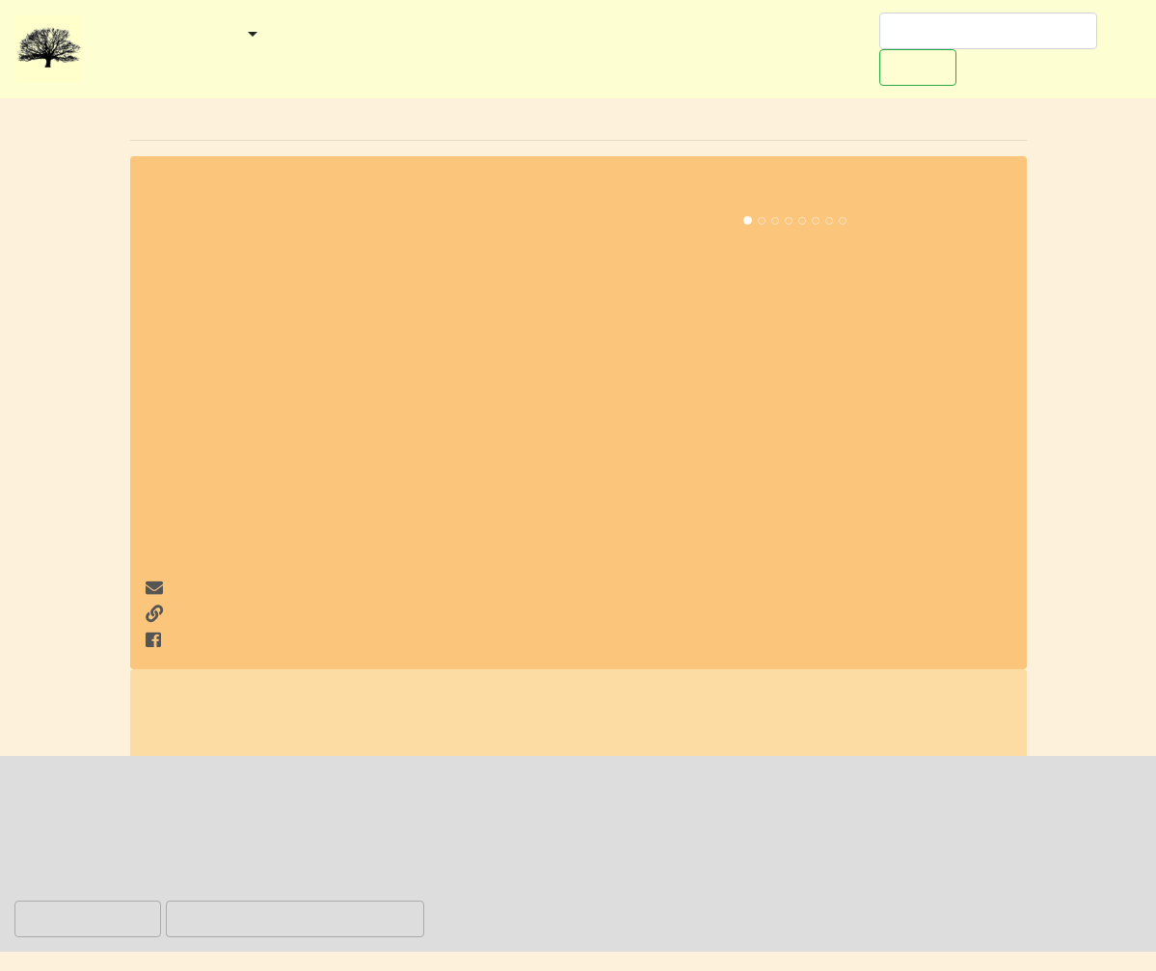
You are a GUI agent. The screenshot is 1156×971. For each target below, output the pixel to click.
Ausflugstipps (576, 35)
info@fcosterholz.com (251, 588)
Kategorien (319, 35)
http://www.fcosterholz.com (260, 614)
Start (111, 35)
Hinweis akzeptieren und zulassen (295, 918)
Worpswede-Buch (715, 35)
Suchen (918, 67)
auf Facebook (208, 640)
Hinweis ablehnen (87, 918)
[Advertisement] (362, 433)
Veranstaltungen (442, 35)
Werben (833, 35)
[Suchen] (988, 31)
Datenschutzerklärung (622, 887)
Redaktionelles (149, 61)
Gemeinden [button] (195, 35)
